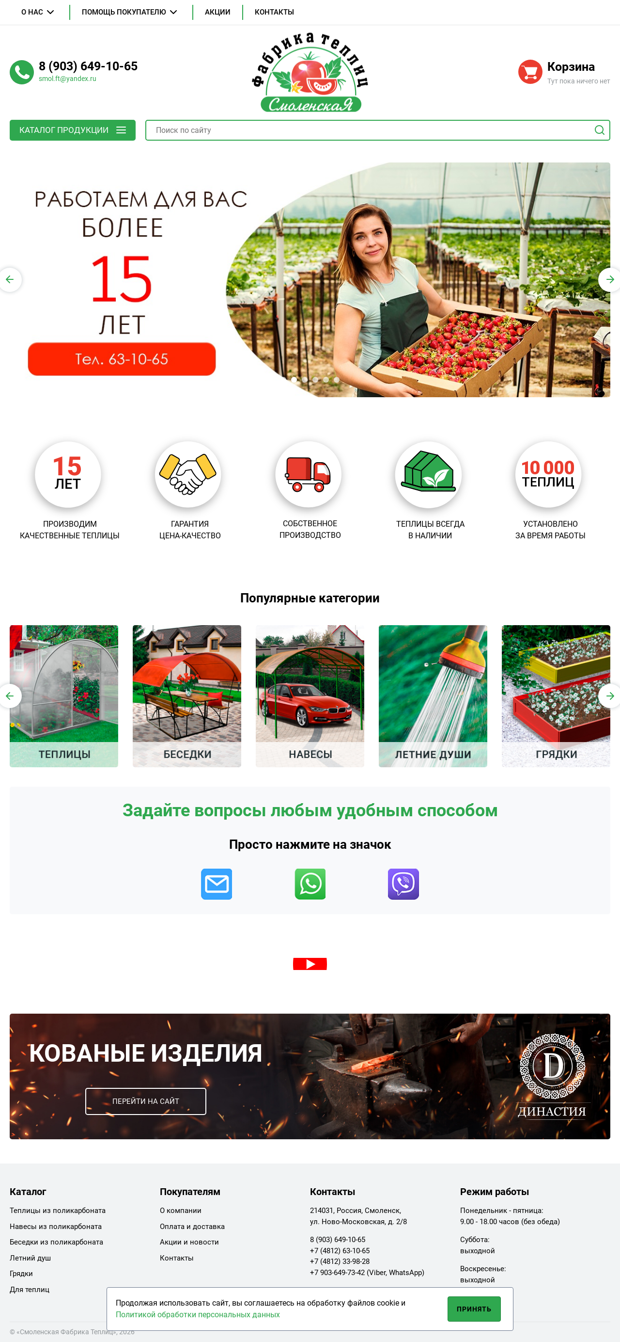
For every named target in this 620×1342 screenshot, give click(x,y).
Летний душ (30, 1258)
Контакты (274, 12)
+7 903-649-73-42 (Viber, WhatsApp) (367, 1272)
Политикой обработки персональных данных (198, 1314)
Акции (218, 12)
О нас (32, 12)
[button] (283, 380)
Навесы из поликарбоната (56, 1226)
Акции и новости (189, 1242)
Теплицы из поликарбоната (58, 1210)
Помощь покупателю (124, 12)
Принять (474, 1309)
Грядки (21, 1273)
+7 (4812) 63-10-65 (340, 1250)
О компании (181, 1210)
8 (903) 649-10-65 (337, 1239)
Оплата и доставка (192, 1226)
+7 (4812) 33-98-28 (340, 1261)
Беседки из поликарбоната (56, 1242)
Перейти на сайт (145, 1101)
